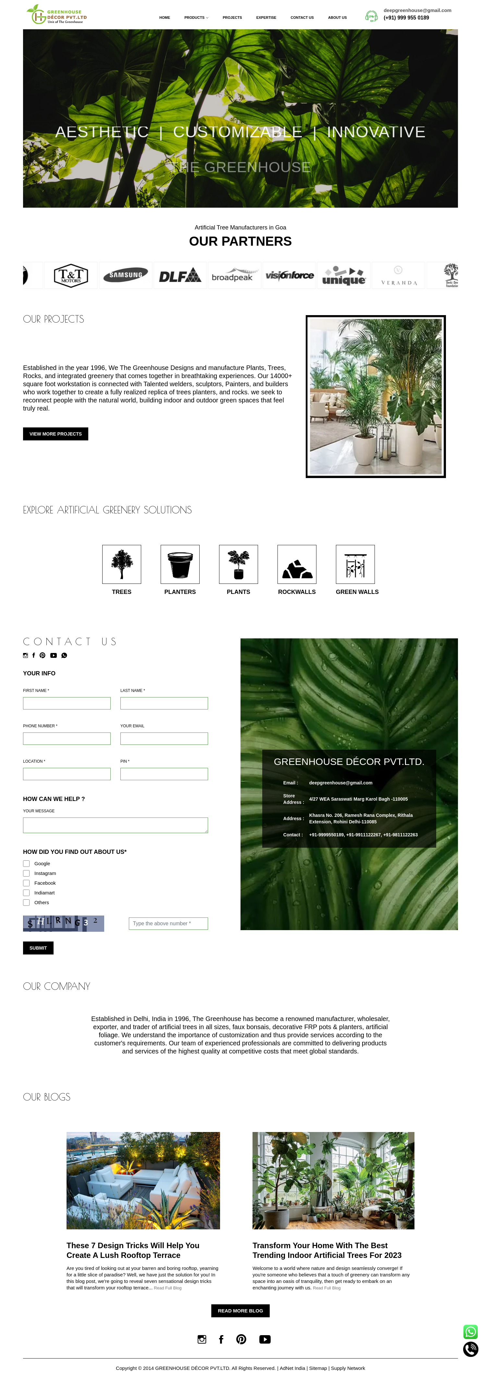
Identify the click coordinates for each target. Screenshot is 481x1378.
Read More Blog (240, 1310)
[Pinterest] (44, 655)
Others (41, 902)
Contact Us (302, 17)
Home (164, 17)
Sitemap (318, 1368)
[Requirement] (115, 825)
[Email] (164, 738)
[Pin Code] (164, 774)
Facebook (45, 883)
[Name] (67, 703)
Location (34, 761)
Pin (125, 761)
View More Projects (56, 434)
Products (194, 17)
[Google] (26, 863)
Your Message (39, 811)
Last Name (132, 690)
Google (42, 863)
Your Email (132, 726)
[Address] (67, 774)
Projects (232, 17)
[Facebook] (35, 655)
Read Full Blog (167, 1288)
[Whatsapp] (65, 655)
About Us (337, 17)
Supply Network (348, 1368)
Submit (38, 948)
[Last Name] (164, 703)
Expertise (266, 17)
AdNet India (292, 1368)
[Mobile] (67, 738)
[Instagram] (27, 655)
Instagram (45, 873)
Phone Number (40, 726)
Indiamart (44, 892)
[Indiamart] (26, 893)
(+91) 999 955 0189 (406, 17)
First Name (36, 690)
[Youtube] (55, 655)
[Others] (26, 902)
